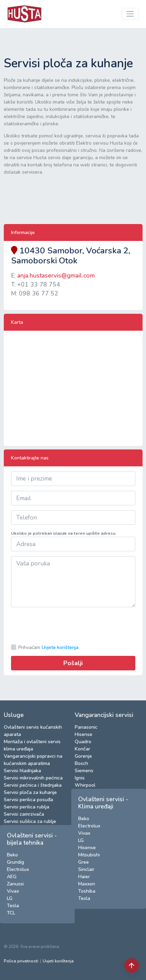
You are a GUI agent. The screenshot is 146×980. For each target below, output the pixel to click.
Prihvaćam (48, 647)
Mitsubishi (89, 855)
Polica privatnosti (21, 961)
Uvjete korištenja (60, 647)
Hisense (83, 734)
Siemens (84, 770)
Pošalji (73, 663)
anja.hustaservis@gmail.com (56, 275)
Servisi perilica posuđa (28, 799)
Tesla (13, 905)
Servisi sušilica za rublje (30, 821)
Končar (82, 749)
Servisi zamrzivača (24, 814)
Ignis (80, 778)
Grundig (15, 862)
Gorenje (83, 756)
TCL (11, 913)
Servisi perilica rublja (26, 807)
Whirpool (85, 785)
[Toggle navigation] (130, 14)
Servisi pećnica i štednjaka (33, 785)
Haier (84, 876)
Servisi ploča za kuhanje (30, 792)
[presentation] (63, 625)
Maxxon (86, 884)
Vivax (13, 891)
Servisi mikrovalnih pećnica (33, 778)
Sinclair (86, 869)
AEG (12, 876)
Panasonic (86, 727)
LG (9, 898)
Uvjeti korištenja (58, 961)
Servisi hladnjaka (22, 770)
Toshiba (86, 891)
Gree (83, 862)
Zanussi (15, 884)
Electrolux (18, 869)
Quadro (83, 741)
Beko (12, 855)
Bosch (81, 763)
